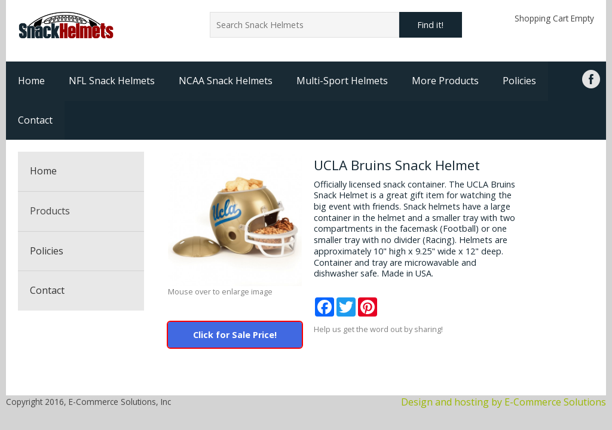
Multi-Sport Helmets (342, 80)
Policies (519, 80)
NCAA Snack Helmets (226, 80)
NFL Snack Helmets (112, 80)
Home (31, 80)
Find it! (430, 24)
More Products (445, 80)
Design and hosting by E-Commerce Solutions (503, 401)
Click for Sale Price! (235, 334)
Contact (35, 120)
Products (50, 210)
